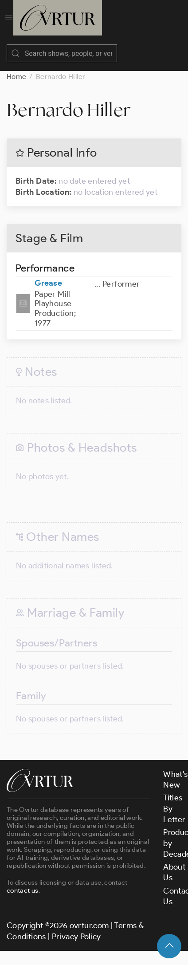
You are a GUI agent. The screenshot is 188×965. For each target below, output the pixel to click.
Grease (48, 283)
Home (16, 76)
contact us (23, 890)
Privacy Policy (76, 936)
